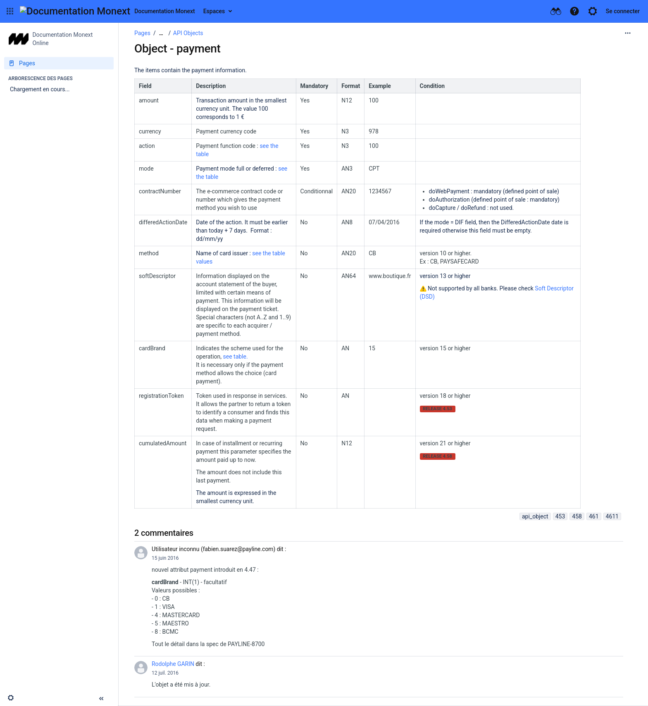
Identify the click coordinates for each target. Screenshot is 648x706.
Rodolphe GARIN (173, 664)
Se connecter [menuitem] (623, 11)
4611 (612, 516)
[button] (10, 11)
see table (234, 356)
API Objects (188, 33)
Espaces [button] (214, 11)
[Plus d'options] (628, 33)
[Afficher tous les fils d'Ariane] (161, 33)
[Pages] (59, 63)
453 (560, 516)
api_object (535, 516)
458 (577, 516)
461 (594, 516)
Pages (142, 33)
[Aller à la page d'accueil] (107, 11)
